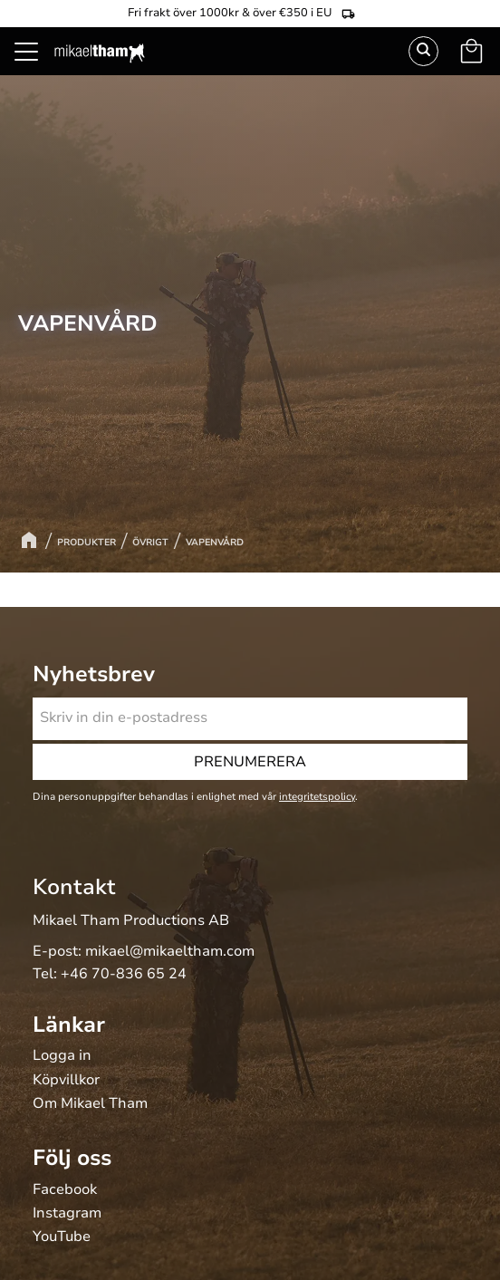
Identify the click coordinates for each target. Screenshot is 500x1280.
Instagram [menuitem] (67, 1214)
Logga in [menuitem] (62, 1056)
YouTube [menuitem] (62, 1237)
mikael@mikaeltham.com (170, 951)
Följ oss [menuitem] (72, 1157)
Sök (423, 51)
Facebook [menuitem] (65, 1190)
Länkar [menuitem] (69, 1024)
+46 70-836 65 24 (124, 974)
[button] (36, 72)
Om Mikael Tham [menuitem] (90, 1104)
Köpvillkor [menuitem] (66, 1081)
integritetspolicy (317, 797)
